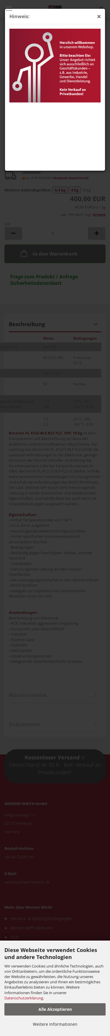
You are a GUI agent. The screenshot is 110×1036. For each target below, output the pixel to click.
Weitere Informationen (55, 1024)
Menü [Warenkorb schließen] (9, 8)
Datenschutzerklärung (23, 998)
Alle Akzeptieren (55, 1009)
